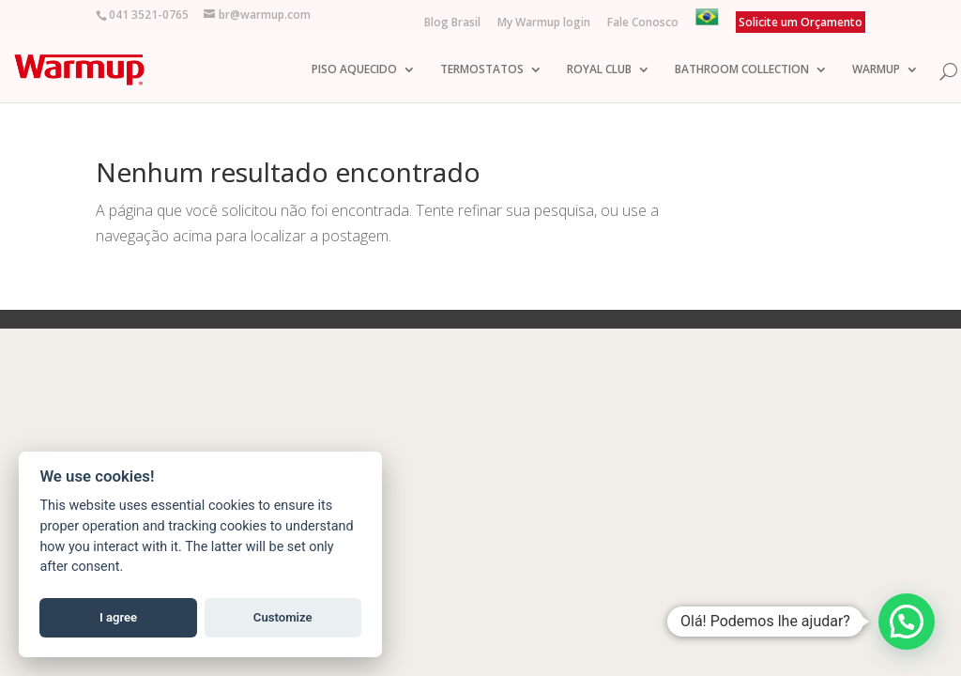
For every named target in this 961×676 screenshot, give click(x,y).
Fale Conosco (643, 23)
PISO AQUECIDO (354, 61)
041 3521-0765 (149, 15)
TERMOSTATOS (482, 61)
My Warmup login (543, 23)
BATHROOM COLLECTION (742, 61)
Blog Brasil (452, 23)
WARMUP (876, 61)
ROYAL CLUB (599, 61)
